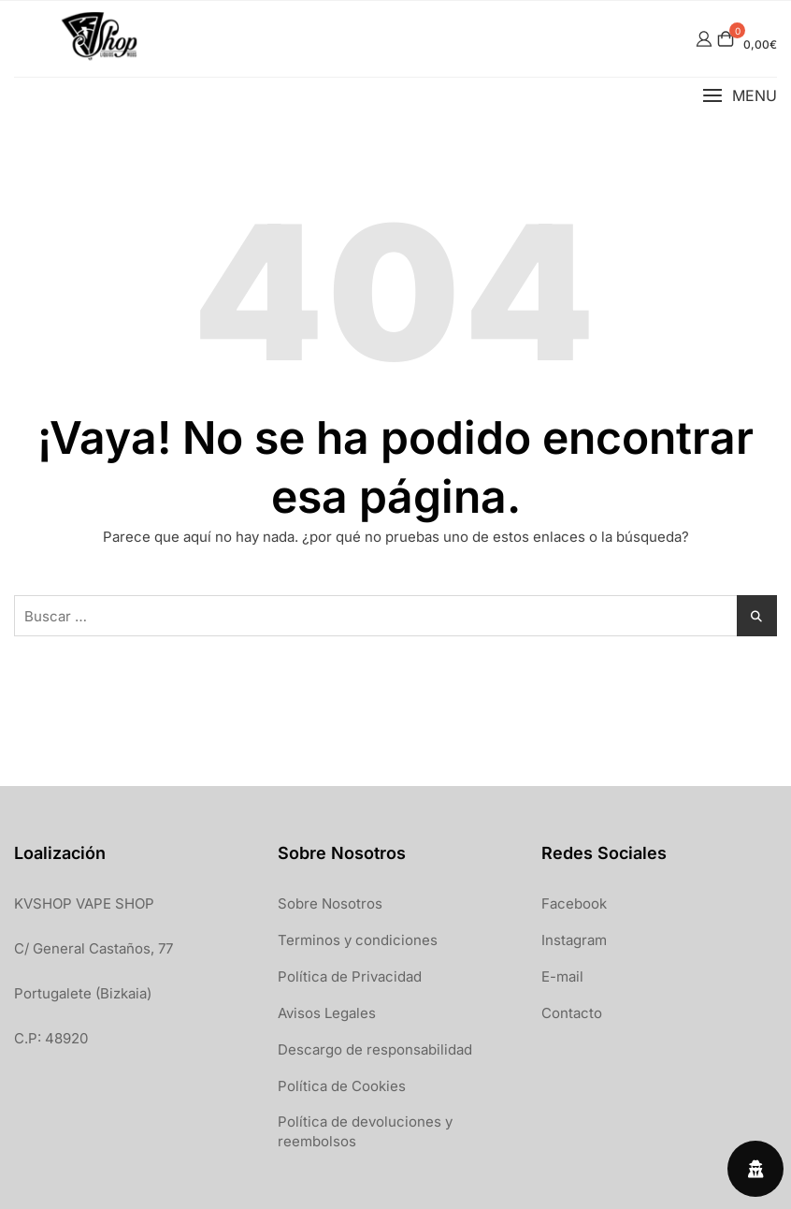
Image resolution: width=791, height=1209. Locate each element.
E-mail (562, 976)
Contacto (571, 1013)
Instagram (574, 940)
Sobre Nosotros (330, 903)
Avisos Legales (327, 1013)
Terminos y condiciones (358, 940)
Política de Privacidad (350, 976)
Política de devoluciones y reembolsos (365, 1131)
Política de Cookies (342, 1086)
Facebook (574, 903)
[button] (739, 96)
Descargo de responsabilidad (375, 1049)
